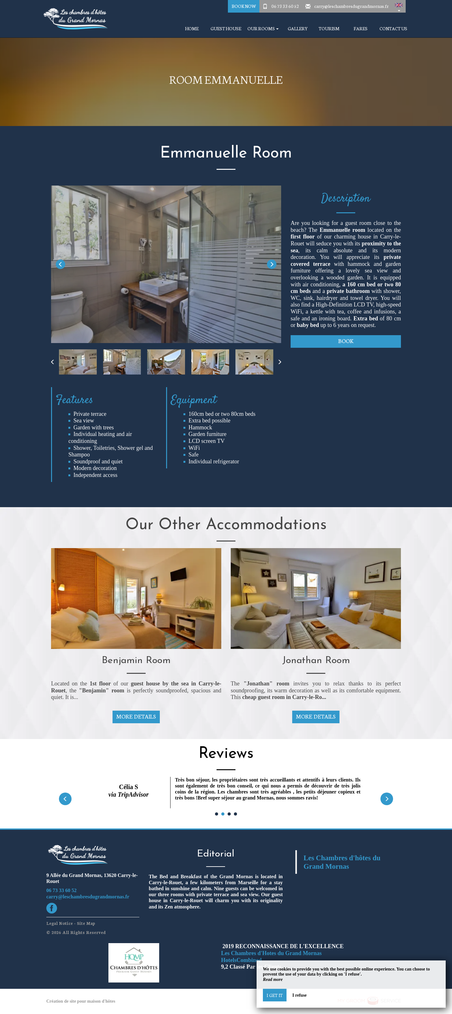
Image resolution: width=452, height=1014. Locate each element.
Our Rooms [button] (263, 29)
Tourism (329, 29)
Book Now (244, 6)
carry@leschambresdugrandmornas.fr (351, 6)
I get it (275, 995)
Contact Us (393, 29)
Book (345, 341)
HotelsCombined (241, 960)
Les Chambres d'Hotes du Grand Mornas (271, 953)
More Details (136, 716)
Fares (361, 29)
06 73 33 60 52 (285, 6)
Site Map (86, 923)
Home (192, 29)
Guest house (226, 29)
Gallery (298, 29)
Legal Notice (59, 923)
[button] (399, 6)
